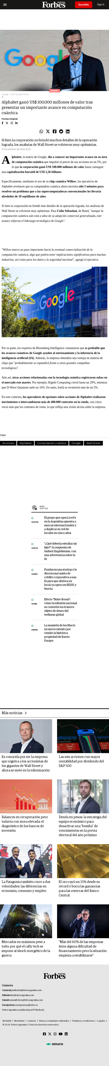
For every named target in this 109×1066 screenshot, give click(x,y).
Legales (101, 1021)
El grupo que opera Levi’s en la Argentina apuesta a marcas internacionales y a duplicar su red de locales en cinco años (60, 525)
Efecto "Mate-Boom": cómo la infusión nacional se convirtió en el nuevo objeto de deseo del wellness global (60, 607)
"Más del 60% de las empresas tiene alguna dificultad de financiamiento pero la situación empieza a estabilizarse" (83, 948)
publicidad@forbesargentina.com (27, 990)
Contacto (31, 1021)
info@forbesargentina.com (22, 995)
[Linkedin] (66, 1034)
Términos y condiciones (83, 1021)
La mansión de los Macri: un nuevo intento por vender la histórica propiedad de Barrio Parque (59, 633)
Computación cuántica (51, 443)
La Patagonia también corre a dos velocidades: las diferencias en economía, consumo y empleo (26, 886)
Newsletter (19, 1021)
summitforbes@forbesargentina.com (26, 1000)
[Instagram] (55, 1034)
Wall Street (93, 443)
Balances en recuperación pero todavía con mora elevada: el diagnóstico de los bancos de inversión (25, 824)
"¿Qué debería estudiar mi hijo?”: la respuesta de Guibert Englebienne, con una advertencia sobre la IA (60, 551)
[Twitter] (49, 1034)
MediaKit (6, 1021)
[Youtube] (61, 1034)
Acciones (8, 443)
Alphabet (26, 443)
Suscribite (83, 4)
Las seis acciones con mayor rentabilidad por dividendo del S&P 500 (81, 761)
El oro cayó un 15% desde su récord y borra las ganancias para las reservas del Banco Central (79, 888)
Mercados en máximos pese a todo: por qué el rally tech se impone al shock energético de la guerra (26, 948)
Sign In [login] (101, 4)
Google (76, 443)
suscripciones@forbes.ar (26, 1005)
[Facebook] (44, 1034)
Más (59, 507)
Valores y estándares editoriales (54, 1021)
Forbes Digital (10, 119)
